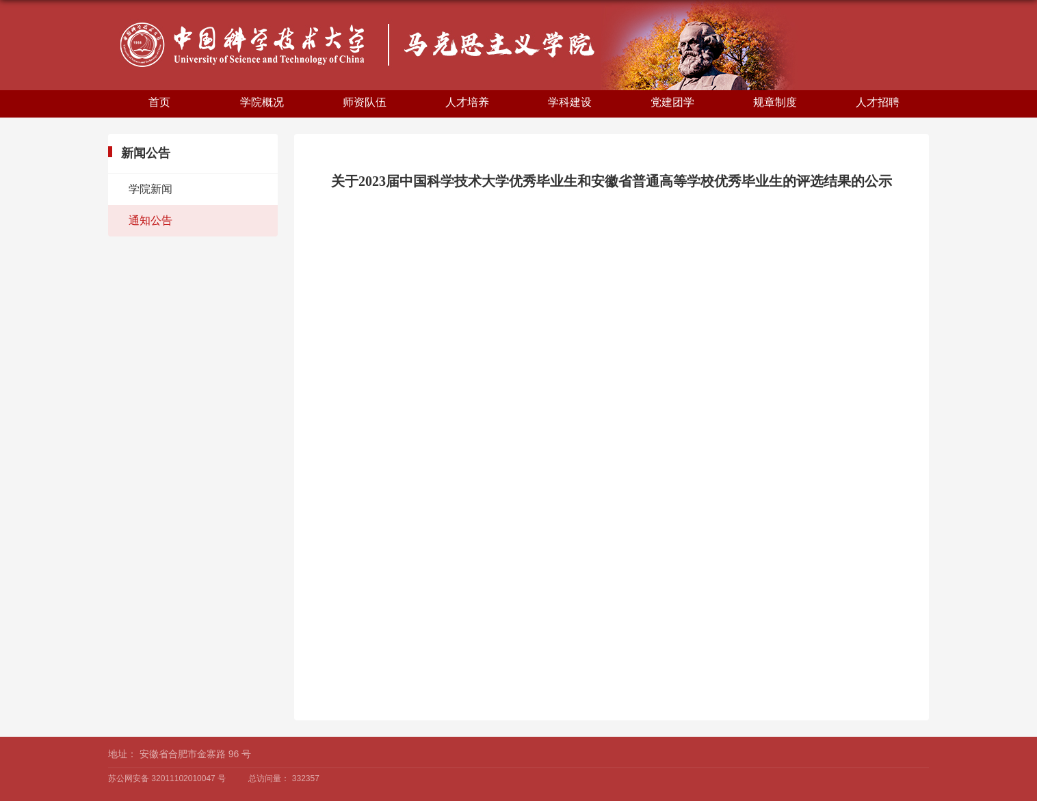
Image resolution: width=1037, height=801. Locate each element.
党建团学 (672, 102)
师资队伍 (364, 102)
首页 (159, 102)
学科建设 (570, 102)
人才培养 (467, 102)
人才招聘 (878, 102)
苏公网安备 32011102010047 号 (167, 778)
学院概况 (262, 102)
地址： (122, 753)
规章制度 (775, 102)
